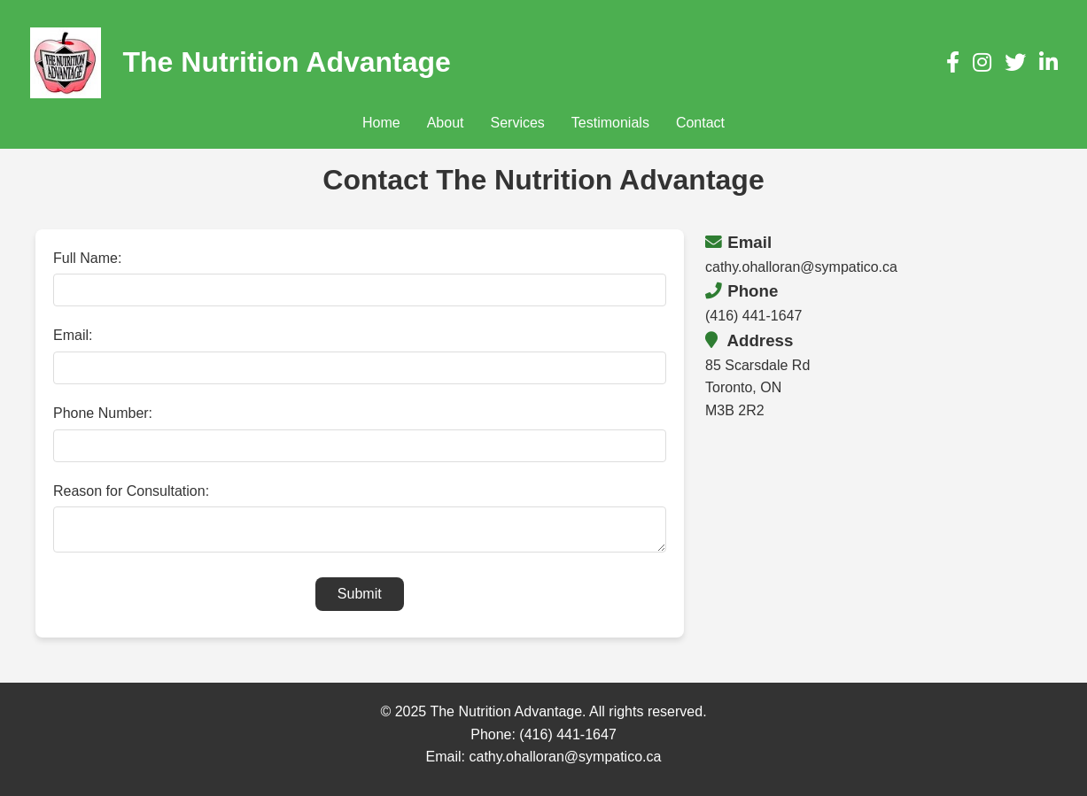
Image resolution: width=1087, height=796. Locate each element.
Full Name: (87, 258)
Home (381, 122)
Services (517, 122)
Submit (360, 599)
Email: (72, 335)
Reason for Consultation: (131, 490)
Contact (700, 122)
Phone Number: (102, 413)
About (445, 122)
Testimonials (610, 122)
